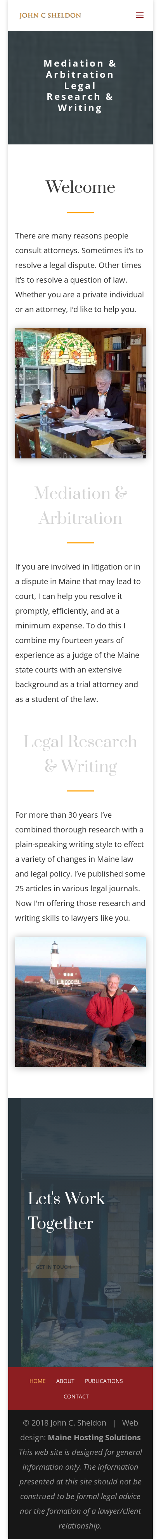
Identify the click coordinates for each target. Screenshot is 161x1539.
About (65, 1381)
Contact (76, 1396)
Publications (104, 1381)
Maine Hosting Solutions (94, 1437)
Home (37, 1381)
